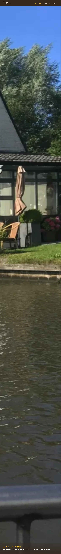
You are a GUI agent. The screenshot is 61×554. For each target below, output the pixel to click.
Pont (50, 3)
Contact (55, 3)
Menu (39, 3)
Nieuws (45, 3)
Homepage (35, 3)
